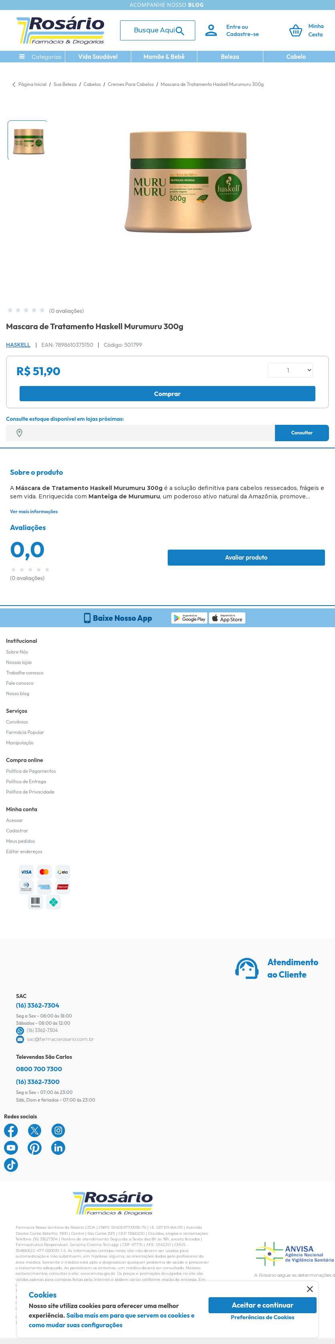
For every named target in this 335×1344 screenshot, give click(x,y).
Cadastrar (17, 831)
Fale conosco (20, 683)
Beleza (230, 56)
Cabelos (93, 84)
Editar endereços (24, 851)
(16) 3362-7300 (38, 1082)
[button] (28, 140)
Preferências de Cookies (263, 1317)
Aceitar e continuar (263, 1305)
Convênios (17, 722)
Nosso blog (17, 693)
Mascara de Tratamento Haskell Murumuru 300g (212, 84)
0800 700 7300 (39, 1069)
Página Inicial (32, 84)
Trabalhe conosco (25, 673)
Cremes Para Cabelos (131, 84)
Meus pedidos (20, 841)
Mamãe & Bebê (164, 56)
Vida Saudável (98, 56)
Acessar (14, 820)
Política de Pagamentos (31, 771)
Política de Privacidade (30, 792)
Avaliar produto (246, 557)
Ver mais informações (34, 511)
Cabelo (296, 56)
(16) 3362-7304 (37, 1005)
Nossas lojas (19, 662)
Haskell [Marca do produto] (18, 344)
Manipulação (20, 743)
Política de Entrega (26, 781)
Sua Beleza (66, 84)
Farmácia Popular (25, 732)
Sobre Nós (17, 652)
